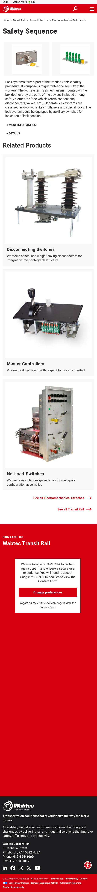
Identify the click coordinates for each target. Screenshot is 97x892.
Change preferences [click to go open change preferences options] (47, 592)
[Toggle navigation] (92, 8)
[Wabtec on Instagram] (21, 868)
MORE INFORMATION (21, 124)
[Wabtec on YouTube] (37, 868)
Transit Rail (19, 20)
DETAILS (13, 133)
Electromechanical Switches (67, 20)
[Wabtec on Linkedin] (5, 868)
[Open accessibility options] (88, 865)
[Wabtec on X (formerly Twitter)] (29, 868)
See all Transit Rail (74, 509)
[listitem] (26, 58)
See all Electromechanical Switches (62, 498)
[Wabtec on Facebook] (12, 868)
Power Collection (39, 20)
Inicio (6, 20)
